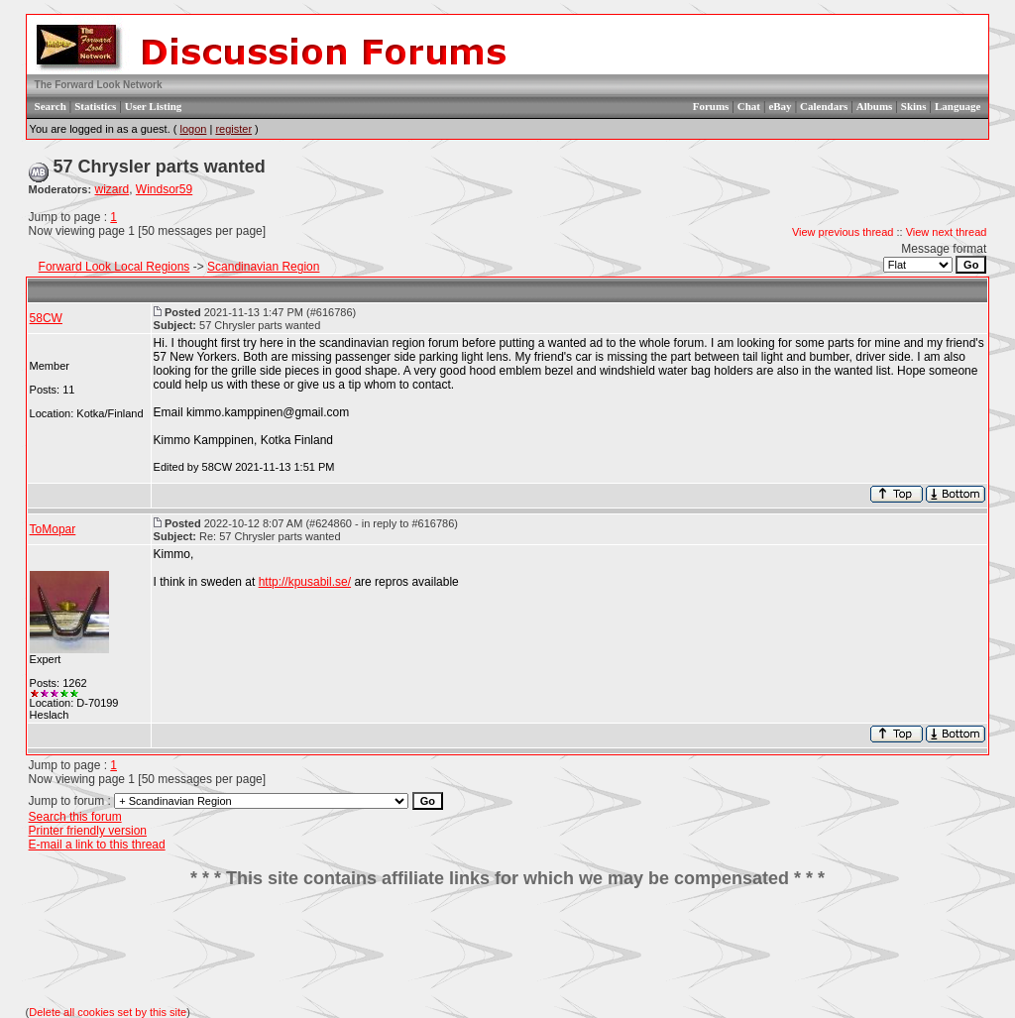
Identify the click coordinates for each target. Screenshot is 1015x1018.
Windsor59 (164, 189)
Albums (874, 106)
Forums (711, 106)
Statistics (95, 106)
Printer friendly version (88, 831)
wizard (112, 189)
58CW (46, 318)
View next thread (946, 232)
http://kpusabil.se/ (305, 582)
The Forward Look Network (99, 84)
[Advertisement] (507, 947)
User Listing (153, 106)
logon (192, 129)
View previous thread (843, 232)
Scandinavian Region (263, 267)
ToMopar (53, 529)
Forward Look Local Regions (114, 267)
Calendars (823, 106)
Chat (748, 106)
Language (957, 106)
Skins (914, 106)
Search (50, 106)
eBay (779, 106)
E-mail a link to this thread (97, 844)
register (233, 129)
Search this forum (75, 817)
